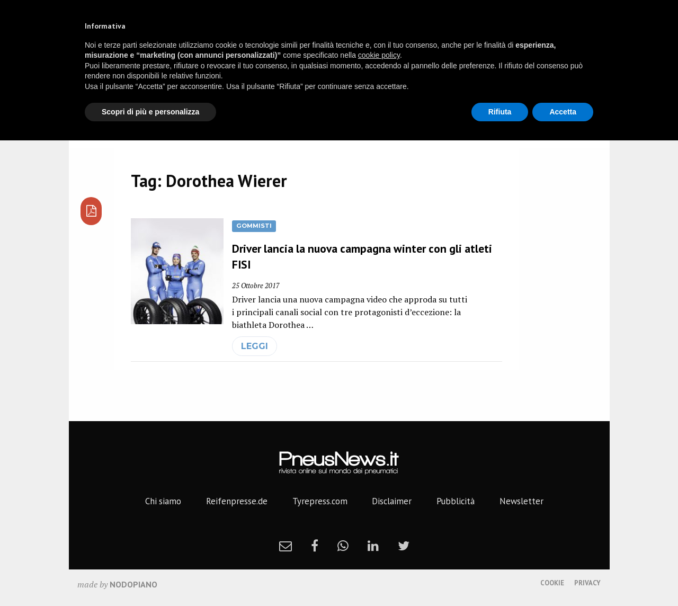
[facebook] (314, 545)
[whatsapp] (343, 545)
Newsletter (521, 501)
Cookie (552, 582)
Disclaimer (392, 501)
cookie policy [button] (379, 55)
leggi (254, 346)
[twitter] (403, 545)
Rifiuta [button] (500, 112)
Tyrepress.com (319, 501)
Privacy (587, 582)
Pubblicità (455, 501)
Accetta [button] (562, 112)
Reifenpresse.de (236, 501)
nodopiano (133, 584)
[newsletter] (285, 545)
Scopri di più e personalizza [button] (150, 112)
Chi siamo (163, 501)
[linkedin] (373, 545)
